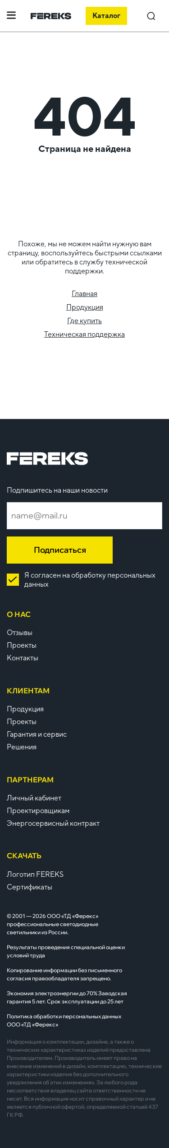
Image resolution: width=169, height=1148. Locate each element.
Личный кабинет (34, 798)
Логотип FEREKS (35, 874)
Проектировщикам (38, 810)
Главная (84, 293)
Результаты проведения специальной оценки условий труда (66, 951)
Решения (22, 747)
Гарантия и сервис (37, 734)
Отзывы (19, 632)
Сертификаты (29, 887)
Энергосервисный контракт (53, 823)
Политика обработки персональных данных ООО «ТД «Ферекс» (64, 1020)
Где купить (84, 320)
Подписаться (60, 550)
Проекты (22, 645)
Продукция (84, 307)
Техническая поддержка (84, 334)
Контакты (22, 658)
